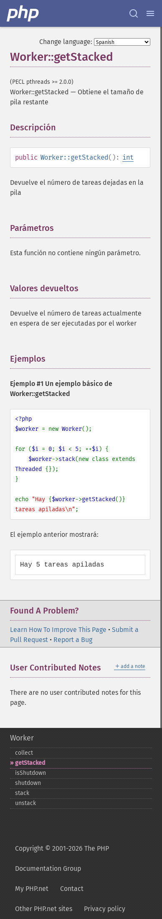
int (128, 157)
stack (22, 793)
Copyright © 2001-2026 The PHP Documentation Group (62, 858)
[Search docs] (133, 13)
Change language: (65, 42)
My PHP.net (31, 889)
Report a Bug (72, 640)
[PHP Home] (23, 13)
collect (24, 752)
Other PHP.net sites (43, 909)
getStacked (30, 762)
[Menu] (150, 13)
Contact (72, 889)
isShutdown (30, 773)
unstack (25, 803)
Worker (22, 738)
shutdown (28, 783)
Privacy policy (104, 909)
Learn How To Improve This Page (58, 630)
